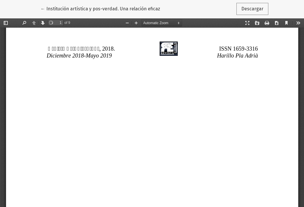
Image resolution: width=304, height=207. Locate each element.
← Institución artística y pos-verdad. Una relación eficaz (100, 8)
